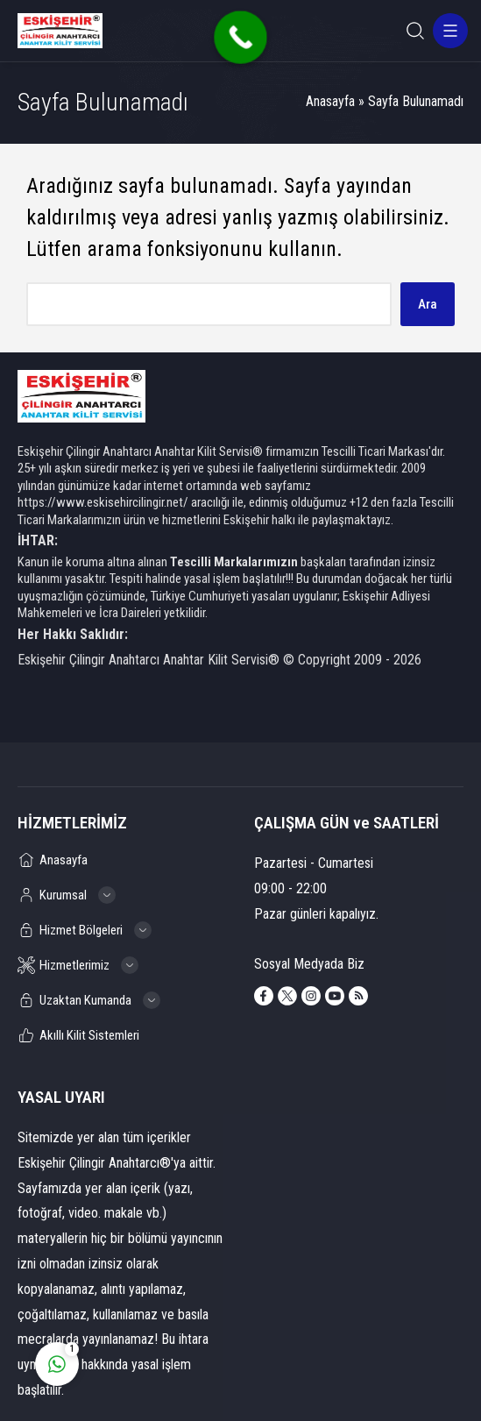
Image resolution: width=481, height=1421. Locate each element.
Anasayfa (330, 101)
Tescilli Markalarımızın (234, 562)
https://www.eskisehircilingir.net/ (103, 502)
